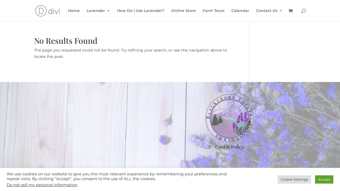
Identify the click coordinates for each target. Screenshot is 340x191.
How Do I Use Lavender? (140, 11)
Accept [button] (324, 179)
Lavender (96, 11)
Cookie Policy (229, 147)
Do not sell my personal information (42, 185)
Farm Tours (213, 11)
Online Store (183, 11)
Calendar (240, 11)
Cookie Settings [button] (294, 179)
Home (74, 11)
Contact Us (266, 11)
